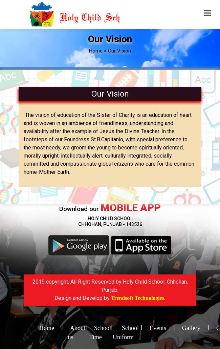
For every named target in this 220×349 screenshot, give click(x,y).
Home (46, 328)
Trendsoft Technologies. (138, 298)
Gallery (191, 328)
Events (158, 328)
